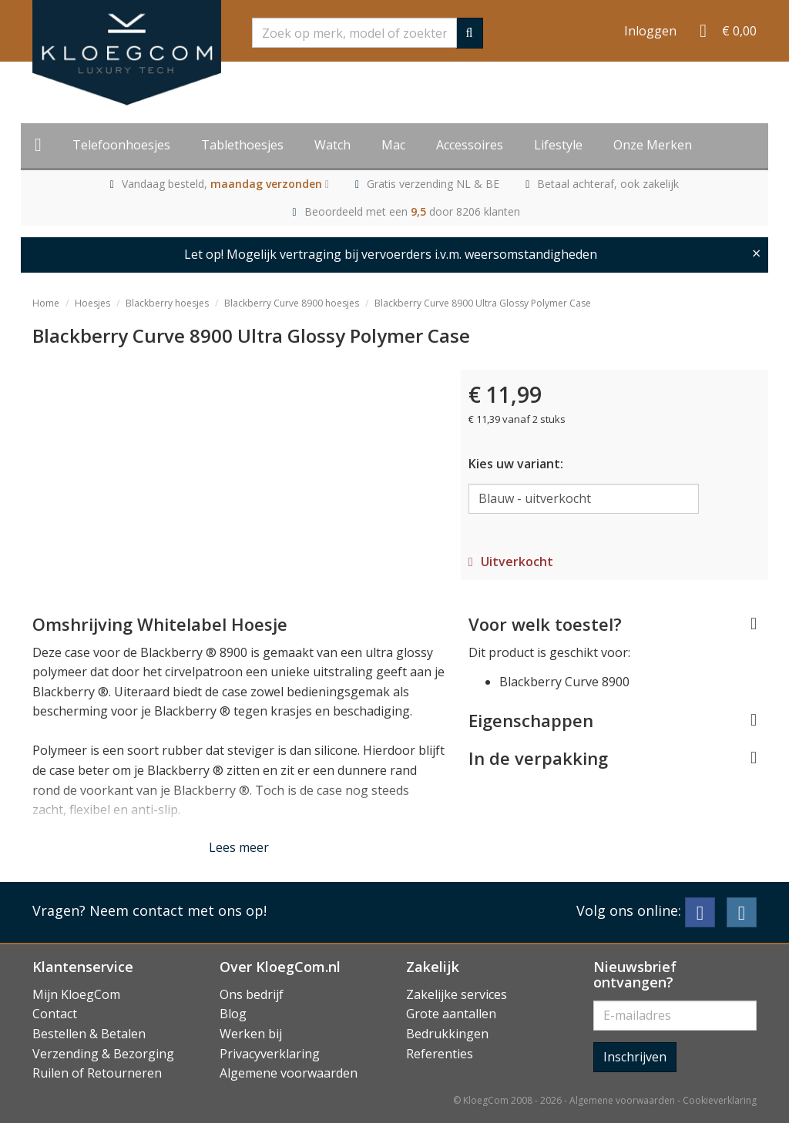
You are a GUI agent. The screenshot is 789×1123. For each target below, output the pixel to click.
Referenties (439, 1053)
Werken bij (251, 1033)
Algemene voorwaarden (289, 1072)
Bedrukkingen (447, 1033)
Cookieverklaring (720, 1100)
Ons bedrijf (252, 994)
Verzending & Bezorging (103, 1053)
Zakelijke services (456, 994)
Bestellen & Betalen (89, 1033)
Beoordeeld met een (412, 211)
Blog (233, 1013)
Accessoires (469, 144)
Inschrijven (634, 1056)
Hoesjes (92, 303)
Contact (54, 1013)
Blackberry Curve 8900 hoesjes (291, 303)
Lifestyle (558, 144)
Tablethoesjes (242, 144)
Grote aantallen (451, 1013)
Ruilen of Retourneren (97, 1072)
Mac (393, 144)
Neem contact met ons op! (178, 910)
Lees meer (239, 847)
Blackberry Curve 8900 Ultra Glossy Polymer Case (482, 303)
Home (45, 303)
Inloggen (650, 30)
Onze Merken (652, 144)
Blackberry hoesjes (167, 303)
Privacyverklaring (270, 1053)
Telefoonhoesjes (121, 144)
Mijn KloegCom (76, 994)
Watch (332, 144)
